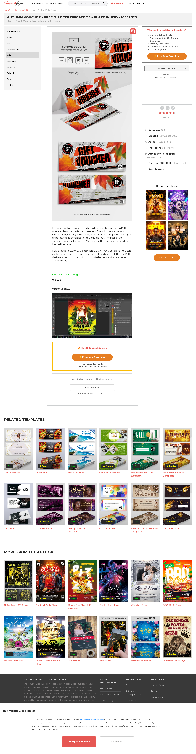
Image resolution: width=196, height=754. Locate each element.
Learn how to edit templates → (166, 77)
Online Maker (157, 697)
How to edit (179, 163)
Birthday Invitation (141, 660)
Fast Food (41, 472)
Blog (128, 685)
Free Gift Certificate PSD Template (144, 530)
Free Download (92, 387)
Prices (154, 691)
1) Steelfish (58, 280)
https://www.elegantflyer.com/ (92, 720)
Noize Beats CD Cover (16, 605)
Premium (163, 3)
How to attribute (154, 157)
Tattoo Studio (12, 528)
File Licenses (106, 688)
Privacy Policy (106, 700)
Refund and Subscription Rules (134, 693)
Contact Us (131, 700)
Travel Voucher (76, 472)
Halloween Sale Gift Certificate (173, 474)
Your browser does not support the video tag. (167, 91)
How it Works (157, 685)
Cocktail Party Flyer (46, 605)
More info (169, 148)
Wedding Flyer (139, 605)
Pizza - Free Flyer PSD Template (79, 607)
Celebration (74, 660)
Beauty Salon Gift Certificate (77, 530)
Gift (163, 130)
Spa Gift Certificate (109, 472)
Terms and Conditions (110, 694)
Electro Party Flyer (109, 605)
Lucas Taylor (165, 142)
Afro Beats (105, 660)
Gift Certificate (12, 472)
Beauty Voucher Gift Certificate (142, 474)
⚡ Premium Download (92, 357)
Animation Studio (54, 3)
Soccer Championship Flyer (48, 662)
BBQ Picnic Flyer (172, 605)
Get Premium (166, 257)
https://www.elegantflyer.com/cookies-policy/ (105, 726)
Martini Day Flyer (13, 660)
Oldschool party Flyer (174, 660)
